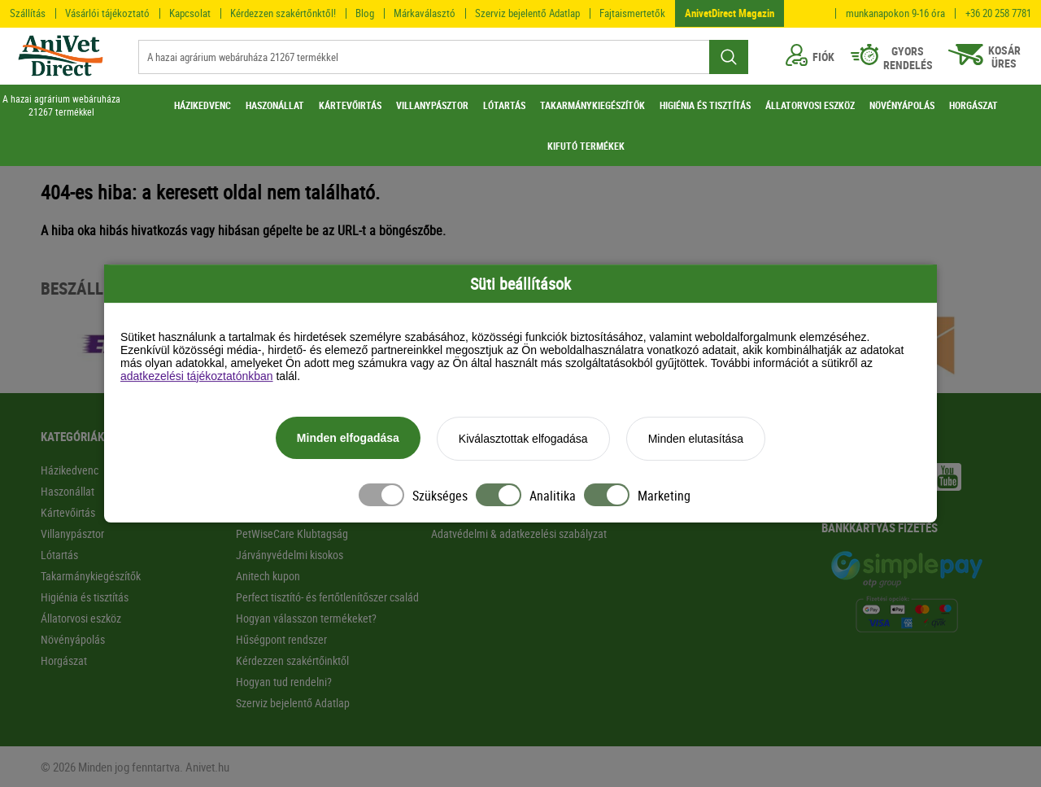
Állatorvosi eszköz (81, 618)
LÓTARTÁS (504, 104)
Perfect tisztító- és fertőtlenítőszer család (327, 597)
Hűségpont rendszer (281, 639)
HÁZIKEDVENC (202, 104)
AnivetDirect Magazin (729, 13)
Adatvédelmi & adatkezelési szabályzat (519, 533)
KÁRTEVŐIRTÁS (350, 104)
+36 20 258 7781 (998, 13)
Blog (364, 13)
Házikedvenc (69, 470)
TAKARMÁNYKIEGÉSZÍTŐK (592, 104)
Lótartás (59, 554)
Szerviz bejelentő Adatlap (527, 13)
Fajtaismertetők (632, 13)
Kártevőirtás (68, 512)
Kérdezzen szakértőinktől (292, 660)
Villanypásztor (72, 533)
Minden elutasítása (696, 438)
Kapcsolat (190, 13)
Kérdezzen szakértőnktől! (283, 13)
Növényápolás (73, 639)
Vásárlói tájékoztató (107, 13)
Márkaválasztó (424, 13)
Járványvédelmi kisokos (289, 554)
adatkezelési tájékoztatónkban (196, 376)
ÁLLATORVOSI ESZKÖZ (810, 104)
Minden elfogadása (348, 437)
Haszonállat (67, 491)
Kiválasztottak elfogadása (523, 438)
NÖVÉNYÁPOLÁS (901, 104)
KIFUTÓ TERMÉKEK (586, 145)
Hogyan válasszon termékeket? (306, 618)
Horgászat (64, 660)
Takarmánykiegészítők (91, 576)
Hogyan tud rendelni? (284, 681)
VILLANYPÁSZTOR (432, 104)
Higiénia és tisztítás (84, 597)
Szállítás (28, 13)
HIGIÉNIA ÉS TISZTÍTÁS (705, 104)
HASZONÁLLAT (275, 104)
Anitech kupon (268, 576)
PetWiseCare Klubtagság (292, 533)
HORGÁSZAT (973, 104)
